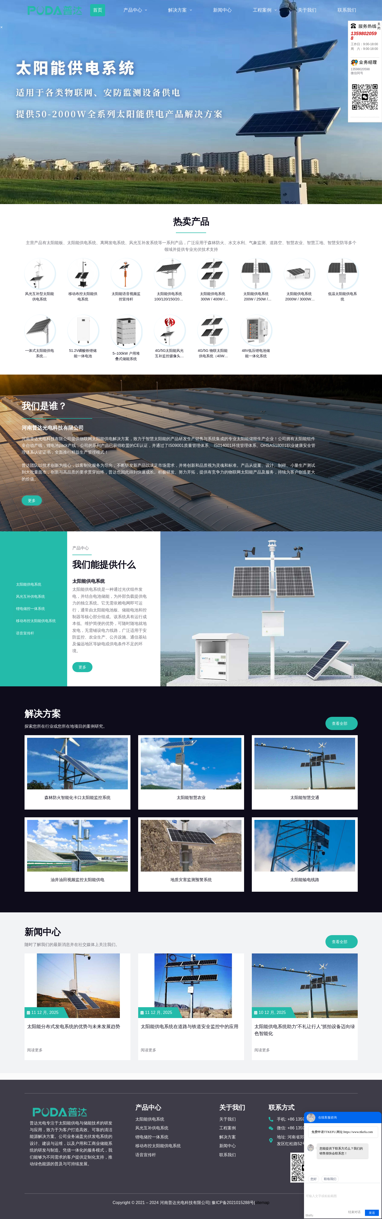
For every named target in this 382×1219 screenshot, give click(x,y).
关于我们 (307, 10)
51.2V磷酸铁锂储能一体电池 (83, 353)
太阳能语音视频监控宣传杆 (126, 296)
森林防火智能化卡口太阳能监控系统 (77, 797)
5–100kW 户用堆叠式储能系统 (126, 356)
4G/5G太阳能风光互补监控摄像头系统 (169, 353)
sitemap (262, 1202)
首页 (97, 10)
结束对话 (354, 1212)
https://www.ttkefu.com (358, 1132)
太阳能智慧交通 (304, 797)
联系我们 (347, 10)
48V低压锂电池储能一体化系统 (256, 353)
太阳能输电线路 (304, 880)
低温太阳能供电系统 (342, 296)
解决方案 (181, 10)
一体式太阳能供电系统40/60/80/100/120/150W (39, 353)
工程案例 (266, 10)
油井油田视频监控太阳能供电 (77, 880)
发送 (372, 1213)
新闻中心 (222, 10)
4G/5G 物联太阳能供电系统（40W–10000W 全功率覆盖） (213, 353)
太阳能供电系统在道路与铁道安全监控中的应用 (189, 1026)
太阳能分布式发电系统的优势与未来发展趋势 (73, 1026)
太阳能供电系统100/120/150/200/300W (169, 297)
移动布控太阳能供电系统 (82, 296)
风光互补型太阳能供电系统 (39, 296)
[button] (82, 667)
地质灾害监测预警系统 (191, 880)
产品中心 (136, 10)
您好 (313, 1179)
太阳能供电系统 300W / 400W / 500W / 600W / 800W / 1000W (212, 297)
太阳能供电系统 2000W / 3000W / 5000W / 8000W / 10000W (299, 297)
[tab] (39, 584)
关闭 (378, 23)
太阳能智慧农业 (191, 797)
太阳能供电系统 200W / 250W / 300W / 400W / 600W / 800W (256, 297)
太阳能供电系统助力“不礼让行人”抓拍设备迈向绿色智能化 (304, 1030)
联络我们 (330, 1179)
